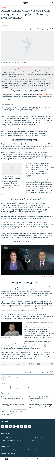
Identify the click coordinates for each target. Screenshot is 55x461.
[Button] (28, 29)
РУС (37, 459)
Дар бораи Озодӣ (6, 437)
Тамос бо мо (31, 440)
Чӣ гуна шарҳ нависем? (35, 437)
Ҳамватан (4, 7)
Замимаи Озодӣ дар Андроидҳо (10, 450)
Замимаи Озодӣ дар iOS (8, 453)
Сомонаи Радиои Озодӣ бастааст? (11, 440)
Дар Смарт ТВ (32, 450)
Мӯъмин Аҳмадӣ (6, 22)
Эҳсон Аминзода (43, 95)
